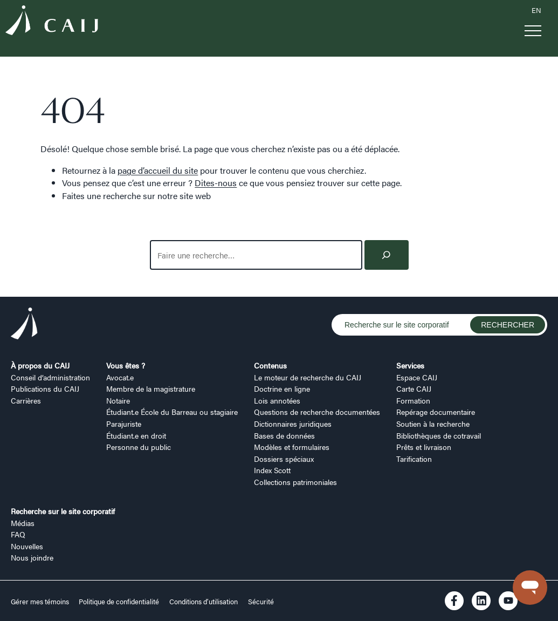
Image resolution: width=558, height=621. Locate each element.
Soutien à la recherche (433, 423)
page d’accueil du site (158, 170)
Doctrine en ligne (282, 388)
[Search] (386, 255)
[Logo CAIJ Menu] (51, 21)
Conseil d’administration (50, 377)
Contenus (270, 365)
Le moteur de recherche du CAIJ (307, 377)
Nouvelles (27, 546)
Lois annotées (277, 400)
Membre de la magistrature (150, 388)
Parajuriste (123, 423)
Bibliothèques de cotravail (438, 435)
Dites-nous (216, 182)
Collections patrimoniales (295, 481)
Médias (23, 522)
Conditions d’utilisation (203, 601)
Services (410, 365)
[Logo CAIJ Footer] (24, 325)
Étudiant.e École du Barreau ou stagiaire (172, 411)
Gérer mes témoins (41, 601)
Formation (413, 400)
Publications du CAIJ (45, 388)
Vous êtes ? (125, 365)
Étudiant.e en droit (136, 435)
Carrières (26, 400)
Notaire (118, 400)
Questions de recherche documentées (317, 411)
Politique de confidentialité (119, 601)
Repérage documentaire (435, 411)
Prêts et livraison (423, 446)
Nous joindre (32, 557)
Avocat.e (120, 377)
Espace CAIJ (416, 377)
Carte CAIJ (413, 388)
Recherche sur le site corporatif (63, 511)
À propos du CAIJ (40, 365)
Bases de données (284, 435)
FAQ (18, 534)
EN (536, 10)
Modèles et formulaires (291, 446)
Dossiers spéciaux (284, 458)
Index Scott (272, 470)
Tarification (414, 458)
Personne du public (138, 446)
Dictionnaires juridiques (293, 423)
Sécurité (261, 601)
